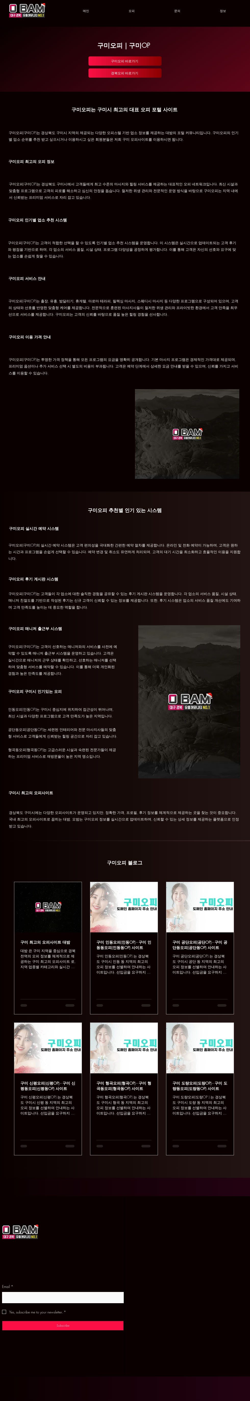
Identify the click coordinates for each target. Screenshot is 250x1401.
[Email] (61, 1297)
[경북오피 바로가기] (125, 73)
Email (7, 1286)
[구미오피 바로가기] (125, 61)
